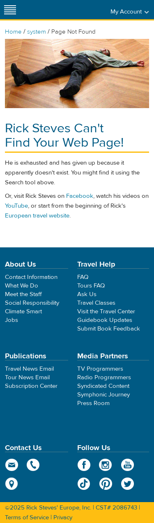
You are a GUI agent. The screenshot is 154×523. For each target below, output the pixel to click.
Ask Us (87, 294)
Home (13, 32)
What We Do (21, 286)
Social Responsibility (32, 303)
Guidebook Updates (104, 320)
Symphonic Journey (103, 394)
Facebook (79, 196)
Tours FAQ (91, 286)
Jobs (11, 320)
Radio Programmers (104, 377)
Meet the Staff (23, 294)
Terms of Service (27, 517)
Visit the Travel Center (106, 311)
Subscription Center (31, 386)
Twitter (127, 483)
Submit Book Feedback (108, 329)
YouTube (16, 206)
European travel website (37, 216)
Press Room (93, 403)
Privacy (62, 517)
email (11, 464)
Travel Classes (96, 303)
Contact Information (31, 277)
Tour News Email (27, 377)
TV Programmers (100, 369)
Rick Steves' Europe (77, 9)
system (36, 32)
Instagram (106, 464)
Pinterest (106, 483)
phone (33, 464)
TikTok (84, 483)
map (11, 483)
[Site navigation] (10, 9)
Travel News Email (29, 369)
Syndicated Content (103, 386)
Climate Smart (23, 311)
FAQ (82, 277)
